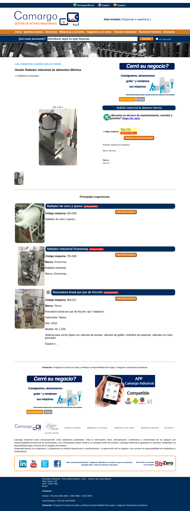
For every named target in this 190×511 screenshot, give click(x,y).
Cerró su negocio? (127, 99)
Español (121, 5)
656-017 (61, 300)
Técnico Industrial (125, 31)
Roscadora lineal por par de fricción (78, 292)
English (105, 5)
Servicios (51, 31)
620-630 (61, 213)
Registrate (128, 19)
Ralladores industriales (28, 76)
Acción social (51, 433)
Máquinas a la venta (71, 31)
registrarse (143, 19)
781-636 (61, 256)
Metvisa (106, 163)
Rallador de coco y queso (64, 206)
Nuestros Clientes (150, 31)
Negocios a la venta (99, 31)
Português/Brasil (85, 5)
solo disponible (164, 39)
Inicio (18, 31)
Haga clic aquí (131, 118)
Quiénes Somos (33, 31)
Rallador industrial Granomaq (67, 249)
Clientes (140, 99)
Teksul (57, 305)
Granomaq (60, 262)
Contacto (169, 31)
